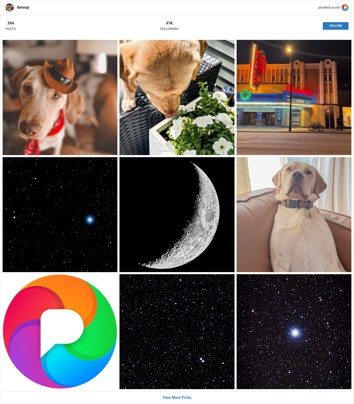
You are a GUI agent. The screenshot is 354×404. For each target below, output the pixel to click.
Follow (335, 26)
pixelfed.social (329, 7)
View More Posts (177, 397)
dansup (23, 7)
